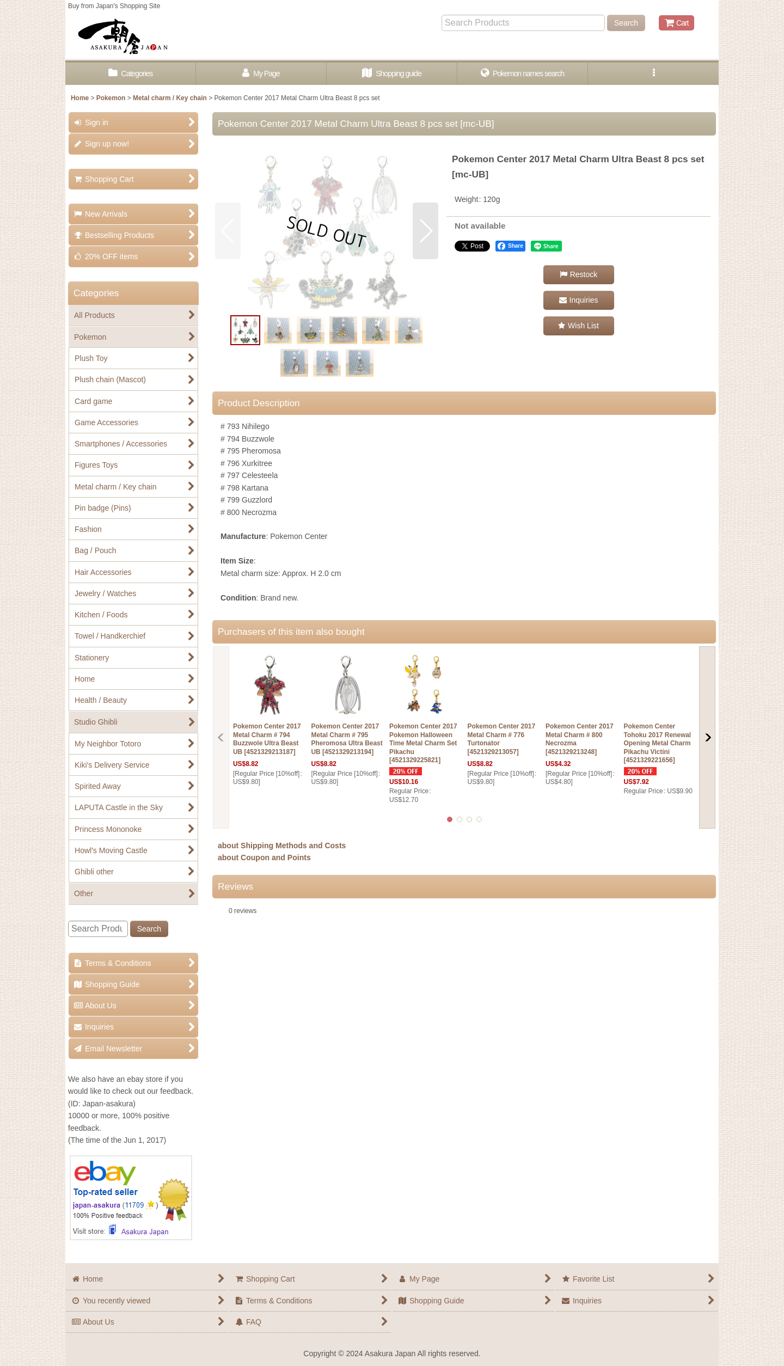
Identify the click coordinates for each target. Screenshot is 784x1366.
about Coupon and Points (264, 857)
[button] (653, 74)
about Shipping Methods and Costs (282, 845)
